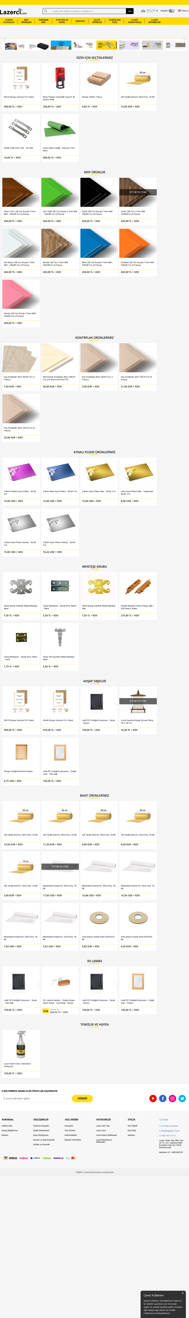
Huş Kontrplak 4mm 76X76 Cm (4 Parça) (140, 251)
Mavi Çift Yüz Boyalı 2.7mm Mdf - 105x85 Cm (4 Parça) (16, 194)
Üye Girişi (132, 705)
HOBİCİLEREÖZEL (115, 21)
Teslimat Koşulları (41, 700)
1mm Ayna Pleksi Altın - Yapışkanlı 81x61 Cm (108, 309)
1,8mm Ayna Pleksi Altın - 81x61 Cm (77, 309)
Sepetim (131, 710)
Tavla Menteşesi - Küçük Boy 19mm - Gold (139, 366)
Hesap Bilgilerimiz (10, 705)
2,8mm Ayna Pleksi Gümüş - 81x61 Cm (172, 309)
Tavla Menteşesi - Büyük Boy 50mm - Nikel (46, 366)
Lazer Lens (101, 705)
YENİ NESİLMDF (43, 21)
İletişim (5, 710)
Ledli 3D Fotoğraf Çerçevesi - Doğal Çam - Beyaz (109, 582)
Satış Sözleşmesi (41, 710)
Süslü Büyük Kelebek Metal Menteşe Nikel (16, 366)
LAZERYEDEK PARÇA (135, 21)
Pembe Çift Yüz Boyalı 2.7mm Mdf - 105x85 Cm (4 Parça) (78, 196)
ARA (130, 11)
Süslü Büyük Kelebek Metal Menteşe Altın (78, 366)
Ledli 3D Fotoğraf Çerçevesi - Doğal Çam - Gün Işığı (171, 423)
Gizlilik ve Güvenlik (41, 719)
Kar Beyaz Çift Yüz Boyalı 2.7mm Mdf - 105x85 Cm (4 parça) (140, 151)
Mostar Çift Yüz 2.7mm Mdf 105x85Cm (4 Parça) (171, 149)
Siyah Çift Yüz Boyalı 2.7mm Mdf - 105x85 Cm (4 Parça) (79, 149)
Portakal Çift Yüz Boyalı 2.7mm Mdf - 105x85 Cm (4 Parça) (47, 196)
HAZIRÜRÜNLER (97, 21)
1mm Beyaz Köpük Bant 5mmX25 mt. (170, 525)
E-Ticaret (86, 747)
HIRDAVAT (80, 21)
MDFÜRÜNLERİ (26, 21)
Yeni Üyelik (132, 700)
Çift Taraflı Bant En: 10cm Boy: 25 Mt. (139, 480)
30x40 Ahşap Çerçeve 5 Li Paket (47, 423)
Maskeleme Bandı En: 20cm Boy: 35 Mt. (79, 525)
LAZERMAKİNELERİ (155, 21)
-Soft (78, 747)
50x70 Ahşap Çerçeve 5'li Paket (16, 92)
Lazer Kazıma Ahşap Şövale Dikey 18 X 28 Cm (109, 423)
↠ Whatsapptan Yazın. (169, 705)
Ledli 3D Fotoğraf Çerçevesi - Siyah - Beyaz (79, 423)
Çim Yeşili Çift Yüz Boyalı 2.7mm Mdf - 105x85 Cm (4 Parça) (47, 151)
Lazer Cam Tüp (102, 700)
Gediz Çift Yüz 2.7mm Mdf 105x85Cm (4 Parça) (109, 149)
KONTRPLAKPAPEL (62, 21)
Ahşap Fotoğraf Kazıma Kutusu (139, 423)
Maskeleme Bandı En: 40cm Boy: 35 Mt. (17, 525)
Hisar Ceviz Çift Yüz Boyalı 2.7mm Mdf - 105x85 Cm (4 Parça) (16, 151)
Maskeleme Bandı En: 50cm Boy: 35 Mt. (172, 480)
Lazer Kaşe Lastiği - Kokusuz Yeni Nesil (168, 92)
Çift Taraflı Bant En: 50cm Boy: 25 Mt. (108, 92)
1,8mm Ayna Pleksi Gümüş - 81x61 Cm (141, 309)
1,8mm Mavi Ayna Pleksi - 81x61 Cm (47, 309)
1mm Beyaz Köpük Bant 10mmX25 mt (139, 525)
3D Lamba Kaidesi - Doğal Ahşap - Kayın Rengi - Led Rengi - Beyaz (47, 584)
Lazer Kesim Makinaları (106, 710)
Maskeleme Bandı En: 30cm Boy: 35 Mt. (48, 525)
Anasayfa (69, 700)
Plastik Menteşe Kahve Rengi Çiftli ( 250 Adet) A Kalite (108, 367)
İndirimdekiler (71, 710)
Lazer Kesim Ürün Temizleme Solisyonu (14, 639)
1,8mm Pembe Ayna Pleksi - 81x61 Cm (17, 309)
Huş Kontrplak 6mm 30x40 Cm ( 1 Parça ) (78, 251)
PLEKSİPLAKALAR (9, 21)
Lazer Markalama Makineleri (104, 715)
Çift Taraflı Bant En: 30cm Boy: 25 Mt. (77, 480)
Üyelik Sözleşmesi (41, 705)
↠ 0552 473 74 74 (167, 710)
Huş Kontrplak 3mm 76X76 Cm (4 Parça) (109, 251)
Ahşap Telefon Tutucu (76, 91)
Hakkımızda (7, 700)
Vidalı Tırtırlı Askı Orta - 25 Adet (140, 92)
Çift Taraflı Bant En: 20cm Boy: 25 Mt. (108, 480)
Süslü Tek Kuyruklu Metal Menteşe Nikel (170, 366)
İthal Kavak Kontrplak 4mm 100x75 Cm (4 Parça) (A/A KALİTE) (47, 253)
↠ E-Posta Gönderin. (168, 700)
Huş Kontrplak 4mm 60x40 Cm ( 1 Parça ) (16, 251)
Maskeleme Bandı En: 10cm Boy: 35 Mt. (110, 525)
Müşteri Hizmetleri (73, 714)
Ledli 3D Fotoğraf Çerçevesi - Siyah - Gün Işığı (17, 582)
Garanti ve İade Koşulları (44, 714)
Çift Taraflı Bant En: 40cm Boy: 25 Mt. (46, 480)
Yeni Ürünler (70, 705)
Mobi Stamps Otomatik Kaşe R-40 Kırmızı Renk (46, 92)
